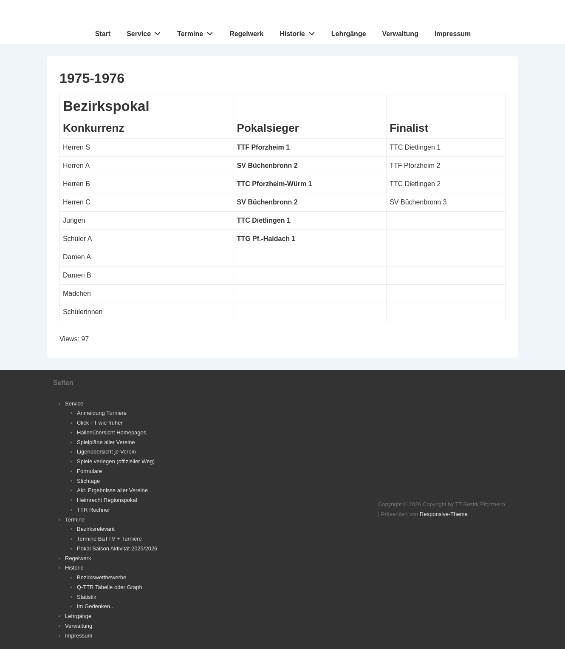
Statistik (86, 597)
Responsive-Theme (444, 514)
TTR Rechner (93, 510)
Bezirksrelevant (96, 529)
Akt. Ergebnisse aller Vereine (112, 490)
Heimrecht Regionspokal (107, 500)
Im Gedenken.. (95, 606)
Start (102, 33)
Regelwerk (246, 33)
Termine (197, 31)
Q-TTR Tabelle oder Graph (109, 587)
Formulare (89, 471)
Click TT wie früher (100, 422)
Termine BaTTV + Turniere (109, 539)
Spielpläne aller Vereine (106, 442)
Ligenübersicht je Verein (106, 451)
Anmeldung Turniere (102, 413)
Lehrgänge (348, 33)
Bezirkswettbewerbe (101, 577)
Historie (299, 31)
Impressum (453, 33)
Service (146, 31)
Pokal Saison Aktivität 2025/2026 (117, 548)
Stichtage (88, 481)
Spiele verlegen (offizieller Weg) (116, 461)
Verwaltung (400, 33)
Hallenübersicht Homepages (111, 432)
